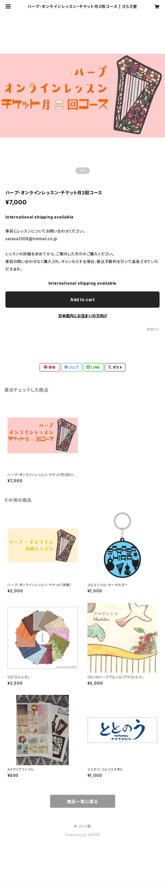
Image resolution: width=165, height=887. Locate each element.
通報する (153, 329)
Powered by (82, 835)
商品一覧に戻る (82, 801)
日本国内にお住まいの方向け (82, 315)
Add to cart (82, 299)
